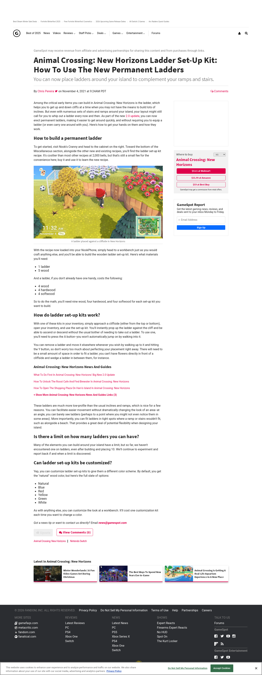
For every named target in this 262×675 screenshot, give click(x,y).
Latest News (120, 623)
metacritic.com (26, 627)
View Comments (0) (75, 532)
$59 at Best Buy (201, 184)
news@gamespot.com (113, 523)
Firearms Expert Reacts (172, 627)
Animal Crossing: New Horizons (195, 162)
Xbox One (71, 636)
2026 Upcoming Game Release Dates (111, 22)
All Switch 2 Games (137, 22)
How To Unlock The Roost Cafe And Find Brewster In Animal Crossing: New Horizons (81, 381)
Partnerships (190, 610)
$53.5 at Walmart (201, 170)
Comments (219, 91)
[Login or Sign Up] (239, 33)
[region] (131, 668)
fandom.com (25, 632)
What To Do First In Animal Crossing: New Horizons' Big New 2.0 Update (74, 374)
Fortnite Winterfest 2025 (50, 22)
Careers (207, 610)
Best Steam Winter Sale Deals (25, 22)
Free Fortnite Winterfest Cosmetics (78, 22)
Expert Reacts (166, 623)
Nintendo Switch (78, 541)
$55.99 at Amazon (201, 177)
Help (175, 610)
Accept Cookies (221, 668)
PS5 (114, 632)
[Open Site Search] (246, 33)
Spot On (162, 636)
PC (67, 627)
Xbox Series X (121, 636)
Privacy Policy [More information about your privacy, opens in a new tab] (113, 671)
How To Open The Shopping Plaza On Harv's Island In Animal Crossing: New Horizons (82, 388)
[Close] (256, 668)
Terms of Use (159, 610)
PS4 (67, 632)
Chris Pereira (46, 91)
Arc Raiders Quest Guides (159, 22)
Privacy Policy (88, 610)
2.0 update (132, 116)
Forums (219, 623)
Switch (69, 641)
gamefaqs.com (26, 623)
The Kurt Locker (167, 641)
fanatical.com (25, 636)
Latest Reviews (75, 623)
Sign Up (201, 227)
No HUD (162, 632)
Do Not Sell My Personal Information (124, 610)
